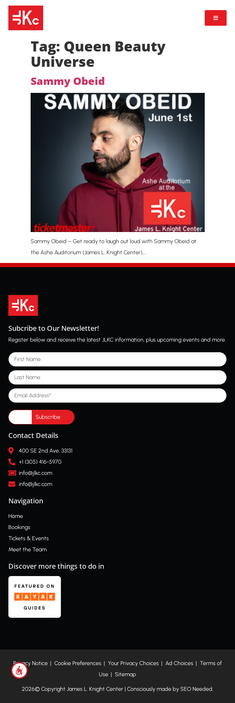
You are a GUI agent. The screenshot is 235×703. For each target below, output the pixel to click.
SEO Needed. (196, 689)
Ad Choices (179, 663)
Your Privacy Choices (133, 663)
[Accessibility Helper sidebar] (19, 670)
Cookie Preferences (77, 663)
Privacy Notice (30, 663)
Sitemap (125, 674)
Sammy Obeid (68, 81)
